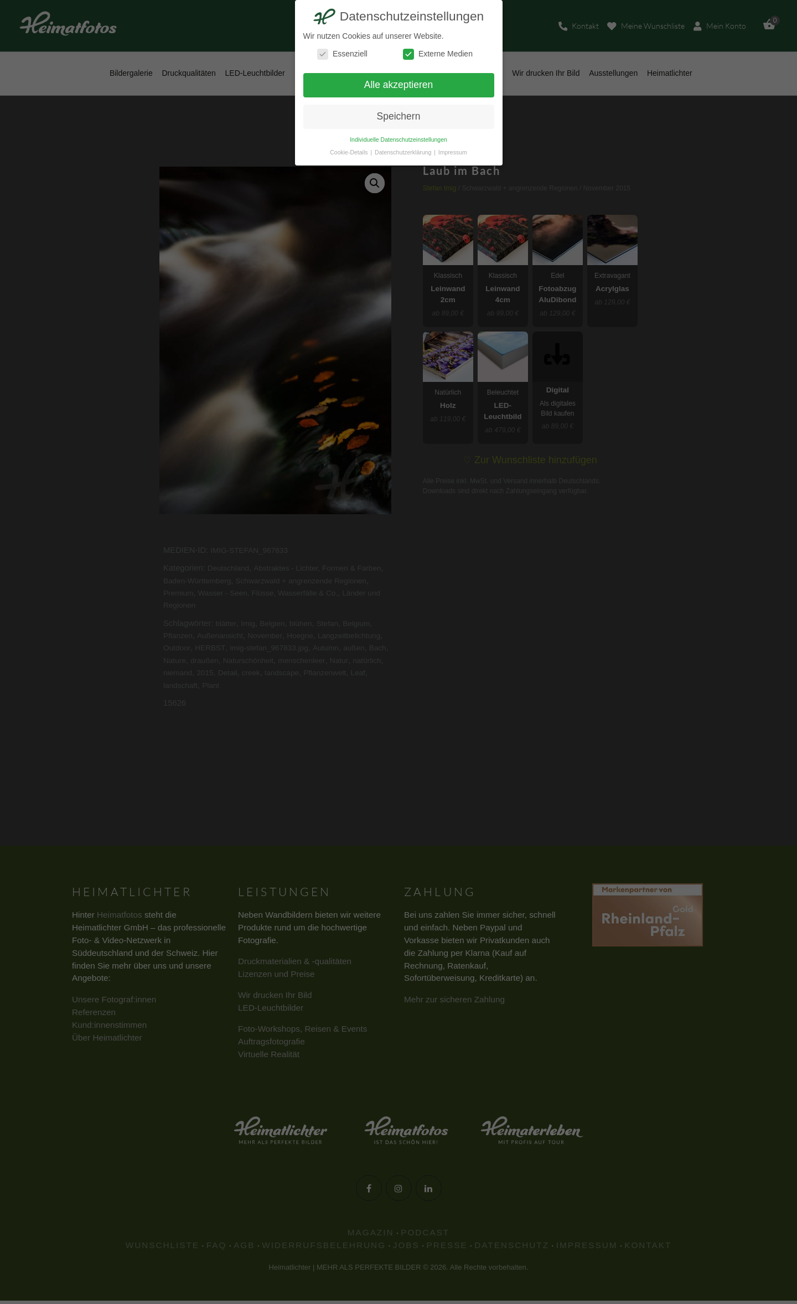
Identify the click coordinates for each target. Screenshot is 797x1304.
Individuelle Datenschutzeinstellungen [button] (398, 139)
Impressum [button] (452, 152)
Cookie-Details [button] (349, 152)
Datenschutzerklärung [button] (404, 152)
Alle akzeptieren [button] (398, 84)
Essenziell (342, 54)
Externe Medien (438, 54)
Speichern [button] (399, 116)
